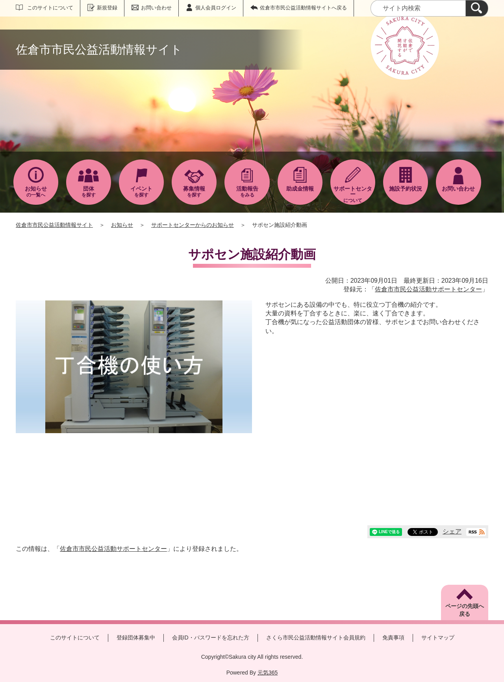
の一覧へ (35, 191)
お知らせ (122, 225)
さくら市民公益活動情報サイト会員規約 (315, 637)
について (352, 194)
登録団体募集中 (136, 637)
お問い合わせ (156, 8)
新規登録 (107, 8)
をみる (247, 191)
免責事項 (393, 637)
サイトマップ (437, 637)
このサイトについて (50, 8)
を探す (88, 191)
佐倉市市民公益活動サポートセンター (428, 289)
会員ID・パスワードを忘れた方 (210, 637)
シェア (452, 531)
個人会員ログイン (215, 8)
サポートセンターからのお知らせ (192, 225)
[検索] (476, 8)
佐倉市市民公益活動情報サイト (54, 225)
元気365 (268, 672)
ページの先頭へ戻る (464, 610)
